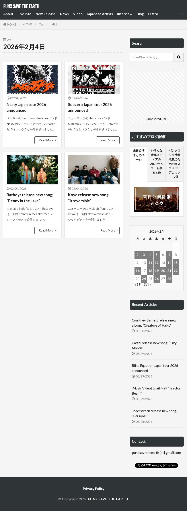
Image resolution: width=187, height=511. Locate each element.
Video (78, 14)
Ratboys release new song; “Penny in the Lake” (30, 198)
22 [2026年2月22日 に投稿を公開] (176, 271)
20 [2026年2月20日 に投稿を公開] (163, 271)
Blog (141, 14)
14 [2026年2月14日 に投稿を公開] (169, 263)
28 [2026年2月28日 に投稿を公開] (169, 279)
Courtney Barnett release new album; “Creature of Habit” (154, 322)
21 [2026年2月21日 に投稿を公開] (169, 271)
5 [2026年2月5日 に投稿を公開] (157, 255)
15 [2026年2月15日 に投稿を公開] (176, 263)
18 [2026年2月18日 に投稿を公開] (150, 271)
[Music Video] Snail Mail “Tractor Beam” (156, 390)
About (8, 14)
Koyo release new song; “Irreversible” (89, 198)
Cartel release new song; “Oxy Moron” (154, 345)
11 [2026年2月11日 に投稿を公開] (150, 263)
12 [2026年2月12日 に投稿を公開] (157, 263)
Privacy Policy (93, 489)
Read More (46, 140)
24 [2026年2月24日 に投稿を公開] (144, 279)
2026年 (28, 24)
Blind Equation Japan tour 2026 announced (155, 368)
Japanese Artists (100, 14)
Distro (154, 14)
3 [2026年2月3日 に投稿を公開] (144, 255)
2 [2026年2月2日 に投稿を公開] (137, 255)
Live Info (24, 14)
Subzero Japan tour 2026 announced (90, 107)
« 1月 (138, 284)
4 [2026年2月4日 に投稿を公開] (150, 255)
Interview (125, 14)
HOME (11, 24)
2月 (41, 24)
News (64, 14)
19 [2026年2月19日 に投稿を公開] (157, 271)
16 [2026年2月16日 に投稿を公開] (138, 271)
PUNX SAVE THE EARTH (21, 6)
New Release (46, 14)
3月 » (148, 284)
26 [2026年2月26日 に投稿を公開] (157, 279)
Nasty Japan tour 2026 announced (26, 107)
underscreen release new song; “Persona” (154, 413)
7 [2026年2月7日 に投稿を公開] (169, 255)
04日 (54, 24)
